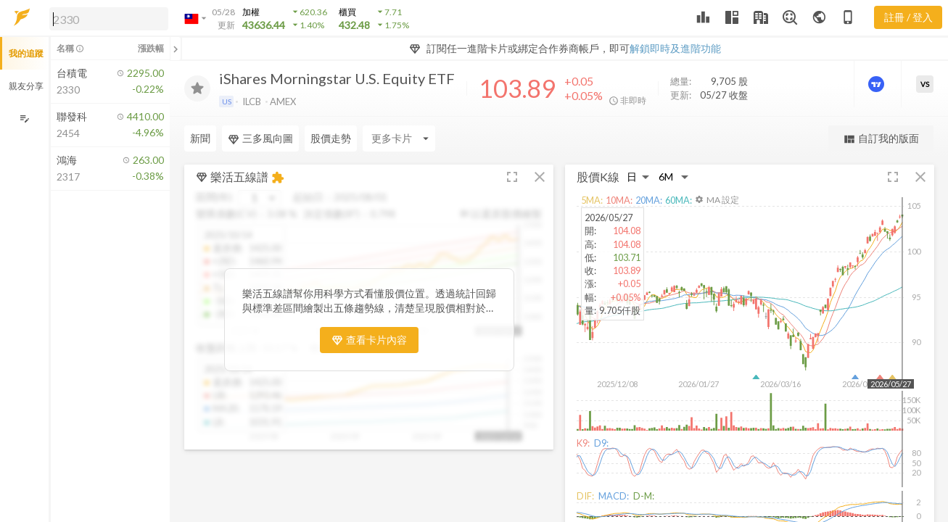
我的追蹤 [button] (26, 53)
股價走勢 (330, 138)
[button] (106, 18)
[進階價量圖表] (877, 84)
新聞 (200, 138)
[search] (108, 18)
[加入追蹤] (197, 88)
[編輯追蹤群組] (24, 118)
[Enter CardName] (399, 138)
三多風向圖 (260, 138)
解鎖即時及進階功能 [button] (675, 48)
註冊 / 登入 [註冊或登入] (908, 17)
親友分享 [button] (26, 85)
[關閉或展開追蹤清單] (175, 48)
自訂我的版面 (881, 139)
